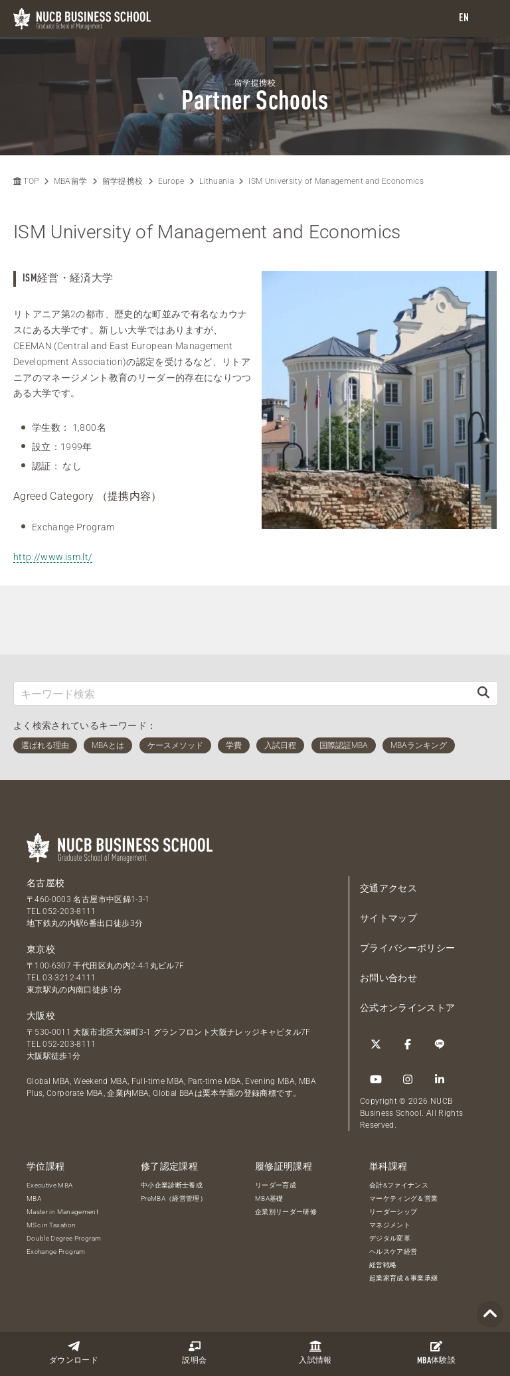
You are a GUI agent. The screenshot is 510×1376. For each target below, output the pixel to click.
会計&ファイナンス (398, 1185)
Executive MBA (50, 1185)
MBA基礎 (269, 1198)
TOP (26, 181)
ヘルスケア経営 (393, 1251)
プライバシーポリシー (408, 948)
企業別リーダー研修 (286, 1211)
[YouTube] (376, 1079)
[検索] (483, 693)
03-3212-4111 (69, 977)
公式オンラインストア (408, 1007)
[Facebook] (408, 1044)
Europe (171, 181)
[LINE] (440, 1044)
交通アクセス (388, 888)
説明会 (194, 1352)
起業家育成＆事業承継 (403, 1278)
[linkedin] (440, 1079)
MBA (34, 1198)
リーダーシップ (393, 1211)
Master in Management (62, 1211)
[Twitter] (376, 1044)
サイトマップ (388, 918)
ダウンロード (73, 1352)
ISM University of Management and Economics (336, 181)
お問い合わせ (388, 977)
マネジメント (389, 1225)
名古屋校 (45, 883)
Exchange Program (56, 1251)
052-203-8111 (69, 911)
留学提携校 (122, 181)
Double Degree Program (64, 1238)
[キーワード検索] (241, 693)
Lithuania (216, 181)
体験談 (436, 1352)
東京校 (41, 949)
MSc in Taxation (51, 1225)
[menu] (487, 19)
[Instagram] (408, 1079)
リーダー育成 (275, 1185)
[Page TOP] (490, 1314)
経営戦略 (382, 1264)
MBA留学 (71, 181)
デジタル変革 (389, 1238)
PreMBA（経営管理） (174, 1198)
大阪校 (41, 1015)
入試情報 (315, 1352)
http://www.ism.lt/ (52, 557)
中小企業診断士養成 (172, 1185)
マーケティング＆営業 (403, 1198)
